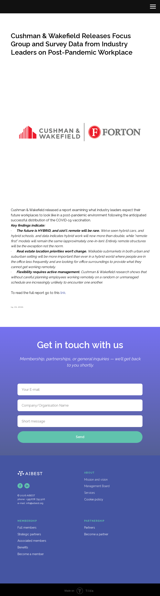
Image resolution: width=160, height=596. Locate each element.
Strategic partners (29, 532)
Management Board (97, 484)
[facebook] (20, 483)
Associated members (32, 538)
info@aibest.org (34, 500)
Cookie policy (93, 497)
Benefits (23, 545)
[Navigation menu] (153, 7)
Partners (89, 525)
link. (66, 289)
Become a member (31, 551)
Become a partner (96, 532)
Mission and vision (96, 477)
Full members (27, 525)
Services (89, 490)
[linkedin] (27, 483)
